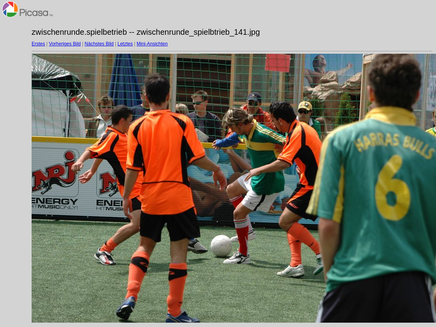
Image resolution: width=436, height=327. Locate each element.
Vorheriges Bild (65, 44)
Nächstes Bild (99, 44)
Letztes (125, 44)
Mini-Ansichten (152, 44)
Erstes (38, 44)
